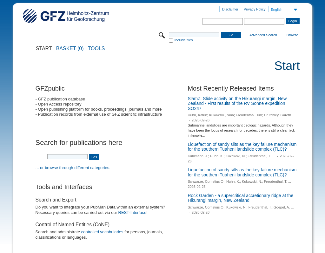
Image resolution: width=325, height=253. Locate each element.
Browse (292, 35)
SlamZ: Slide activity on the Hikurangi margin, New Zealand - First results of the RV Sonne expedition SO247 (237, 103)
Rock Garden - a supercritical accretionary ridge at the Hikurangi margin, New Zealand (240, 198)
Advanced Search (263, 35)
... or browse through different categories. (73, 167)
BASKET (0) (70, 48)
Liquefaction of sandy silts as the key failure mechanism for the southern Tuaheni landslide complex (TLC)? (242, 147)
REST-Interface (132, 212)
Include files (183, 40)
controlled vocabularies (102, 231)
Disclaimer (230, 9)
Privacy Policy (254, 9)
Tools (96, 48)
